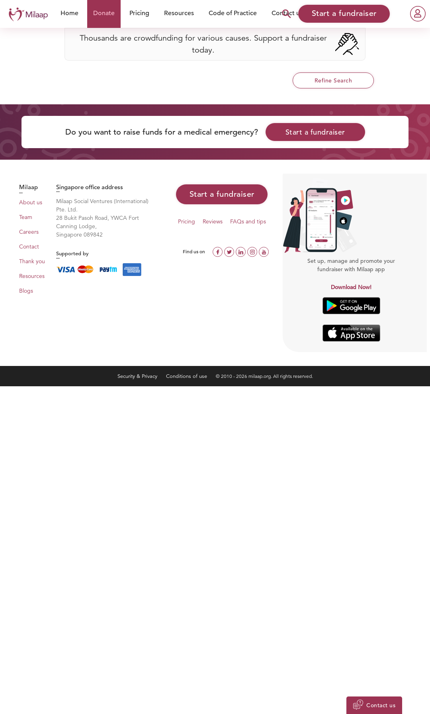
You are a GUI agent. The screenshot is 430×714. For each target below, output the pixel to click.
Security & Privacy (138, 376)
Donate (104, 13)
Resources (179, 13)
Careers (29, 231)
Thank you (32, 261)
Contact (29, 246)
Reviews (213, 221)
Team (25, 217)
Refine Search (333, 80)
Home (69, 13)
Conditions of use (187, 376)
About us (30, 202)
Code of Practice (233, 13)
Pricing (139, 13)
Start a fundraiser (315, 132)
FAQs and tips (248, 221)
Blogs (26, 290)
